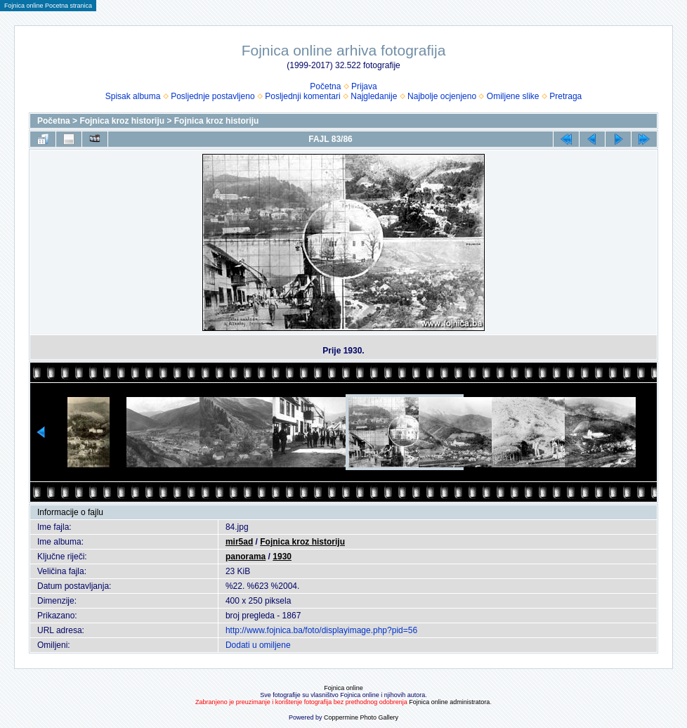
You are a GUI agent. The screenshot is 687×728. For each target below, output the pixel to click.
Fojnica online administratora (449, 702)
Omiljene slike (513, 96)
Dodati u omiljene (258, 645)
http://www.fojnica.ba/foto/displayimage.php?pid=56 (321, 630)
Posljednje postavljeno (212, 96)
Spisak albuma (133, 96)
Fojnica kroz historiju (121, 121)
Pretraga (565, 96)
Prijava (364, 86)
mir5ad (239, 542)
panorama (245, 556)
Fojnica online (343, 687)
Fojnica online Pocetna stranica (48, 5)
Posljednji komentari (302, 96)
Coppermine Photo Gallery (361, 717)
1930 (282, 556)
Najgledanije (374, 96)
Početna (325, 86)
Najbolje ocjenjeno (441, 96)
